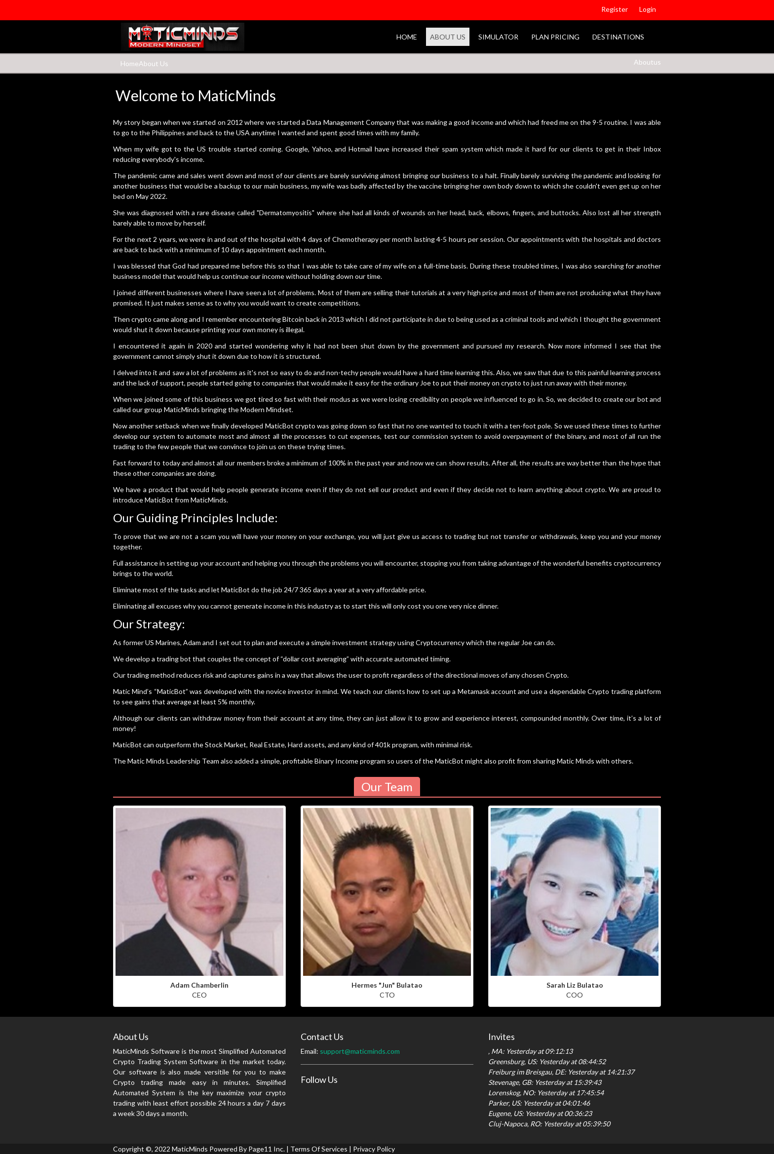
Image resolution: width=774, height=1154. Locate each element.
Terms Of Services (319, 1149)
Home (406, 37)
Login (647, 9)
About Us (447, 37)
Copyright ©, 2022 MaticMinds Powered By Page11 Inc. (199, 1149)
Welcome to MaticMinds (196, 95)
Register (614, 9)
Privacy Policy (374, 1149)
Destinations (618, 37)
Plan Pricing (555, 37)
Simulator (498, 37)
